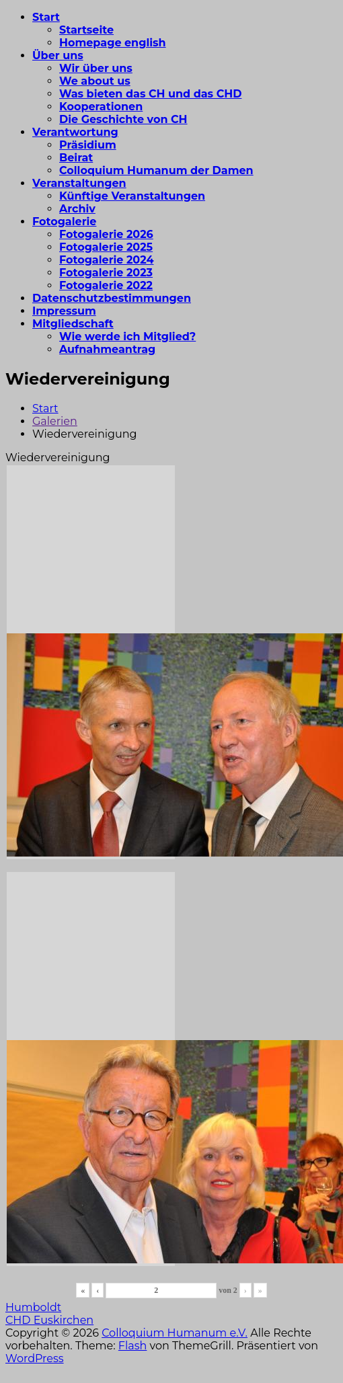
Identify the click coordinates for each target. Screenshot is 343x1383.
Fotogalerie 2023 (106, 272)
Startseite (86, 30)
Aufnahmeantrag (107, 349)
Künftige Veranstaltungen (132, 196)
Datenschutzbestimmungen (111, 298)
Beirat (76, 157)
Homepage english (112, 42)
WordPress (34, 1358)
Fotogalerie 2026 (106, 234)
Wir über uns (95, 68)
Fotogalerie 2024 (106, 259)
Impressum (64, 311)
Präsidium (87, 145)
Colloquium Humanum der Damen (156, 170)
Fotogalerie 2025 (106, 247)
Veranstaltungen (79, 183)
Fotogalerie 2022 (106, 285)
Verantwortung (75, 132)
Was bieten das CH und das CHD (150, 93)
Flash (132, 1345)
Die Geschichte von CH (123, 119)
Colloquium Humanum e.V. (174, 1333)
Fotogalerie (64, 221)
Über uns (57, 55)
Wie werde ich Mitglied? (127, 336)
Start (46, 17)
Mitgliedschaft (73, 323)
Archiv (77, 208)
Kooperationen (101, 106)
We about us (94, 81)
